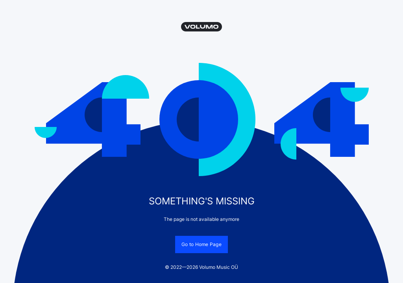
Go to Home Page (201, 244)
